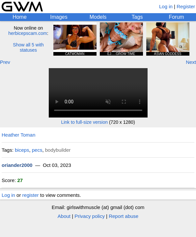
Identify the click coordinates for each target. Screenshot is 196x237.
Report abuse (123, 216)
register (30, 195)
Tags (137, 17)
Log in (166, 6)
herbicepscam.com (27, 33)
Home (20, 17)
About (64, 216)
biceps (22, 150)
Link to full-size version (84, 122)
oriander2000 (17, 165)
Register (186, 6)
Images (58, 17)
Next (191, 62)
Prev (5, 62)
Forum (176, 17)
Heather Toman (18, 135)
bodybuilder (58, 150)
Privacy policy (89, 216)
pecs (37, 150)
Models (98, 17)
